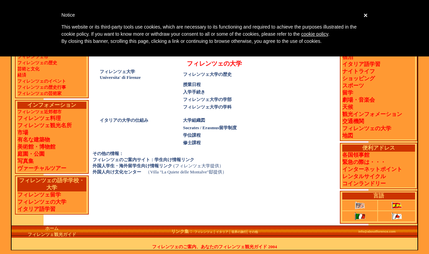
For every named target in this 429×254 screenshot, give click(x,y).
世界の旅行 (239, 232)
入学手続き (194, 92)
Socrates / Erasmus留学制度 (210, 127)
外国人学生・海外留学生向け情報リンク (132, 165)
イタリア (222, 232)
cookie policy (314, 34)
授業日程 (192, 84)
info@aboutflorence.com (377, 231)
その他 (253, 232)
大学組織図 (194, 120)
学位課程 (192, 135)
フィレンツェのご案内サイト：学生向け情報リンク (143, 159)
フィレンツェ (203, 232)
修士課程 (192, 142)
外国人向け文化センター (119, 171)
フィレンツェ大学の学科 (207, 106)
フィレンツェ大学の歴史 (207, 74)
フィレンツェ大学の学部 (207, 99)
